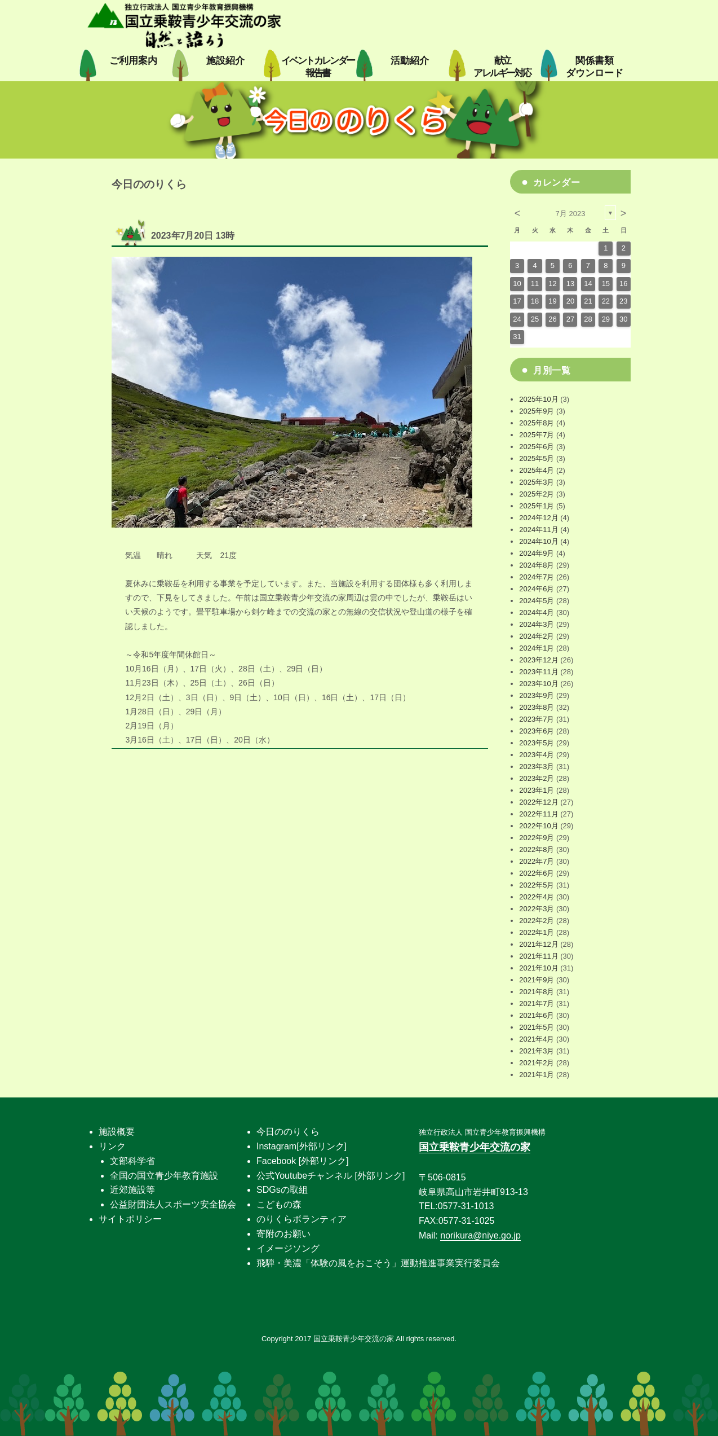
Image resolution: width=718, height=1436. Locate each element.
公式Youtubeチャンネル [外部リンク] (330, 1175)
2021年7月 (536, 1003)
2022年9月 (536, 837)
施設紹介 (225, 60)
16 (623, 283)
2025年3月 (536, 482)
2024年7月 (536, 577)
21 (588, 301)
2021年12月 (538, 944)
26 (552, 319)
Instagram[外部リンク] (301, 1146)
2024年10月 (538, 541)
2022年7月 (536, 861)
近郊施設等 (132, 1190)
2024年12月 (538, 517)
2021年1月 (536, 1074)
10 (517, 283)
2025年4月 (536, 470)
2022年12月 (538, 802)
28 (588, 319)
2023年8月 (536, 707)
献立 (501, 66)
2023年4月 (536, 754)
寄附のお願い (283, 1234)
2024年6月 (536, 589)
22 (606, 301)
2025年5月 (536, 458)
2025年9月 (536, 411)
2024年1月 (536, 648)
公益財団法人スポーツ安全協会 (173, 1204)
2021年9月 (536, 980)
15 (606, 283)
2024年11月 (538, 529)
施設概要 (117, 1131)
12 (552, 283)
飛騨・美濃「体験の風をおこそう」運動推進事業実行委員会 (378, 1263)
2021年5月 (536, 1027)
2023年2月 (536, 778)
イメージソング (288, 1248)
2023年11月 (538, 672)
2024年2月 (536, 636)
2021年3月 (536, 1051)
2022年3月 (536, 908)
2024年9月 (536, 553)
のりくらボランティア (301, 1219)
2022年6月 (536, 873)
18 (535, 301)
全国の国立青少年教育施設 (164, 1175)
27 (570, 319)
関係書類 (594, 66)
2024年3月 (536, 624)
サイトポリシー (130, 1219)
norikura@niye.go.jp (480, 1235)
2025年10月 (538, 399)
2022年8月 (536, 849)
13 (570, 283)
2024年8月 (536, 565)
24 (517, 319)
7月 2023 (571, 213)
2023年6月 (536, 731)
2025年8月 (536, 423)
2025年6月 (536, 446)
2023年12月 (538, 660)
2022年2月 (536, 920)
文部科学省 (132, 1161)
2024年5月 (536, 600)
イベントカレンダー (317, 66)
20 (570, 301)
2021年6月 (536, 1015)
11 (535, 283)
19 (552, 301)
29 (606, 319)
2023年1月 (536, 790)
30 (623, 319)
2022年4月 (536, 897)
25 (535, 319)
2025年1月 (536, 506)
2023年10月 (538, 683)
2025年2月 (536, 494)
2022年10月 (538, 826)
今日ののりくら (288, 1131)
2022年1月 (536, 932)
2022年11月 (538, 814)
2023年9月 (536, 695)
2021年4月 (536, 1039)
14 (588, 283)
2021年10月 (538, 968)
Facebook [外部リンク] (302, 1161)
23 (623, 301)
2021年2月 (536, 1063)
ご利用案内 (133, 60)
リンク (112, 1146)
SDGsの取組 (282, 1190)
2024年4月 (536, 612)
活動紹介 (410, 60)
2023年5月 (536, 743)
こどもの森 (279, 1204)
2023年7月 (536, 719)
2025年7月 (536, 435)
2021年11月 (538, 956)
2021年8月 (536, 991)
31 (517, 336)
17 (517, 301)
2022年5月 (536, 885)
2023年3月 (536, 766)
